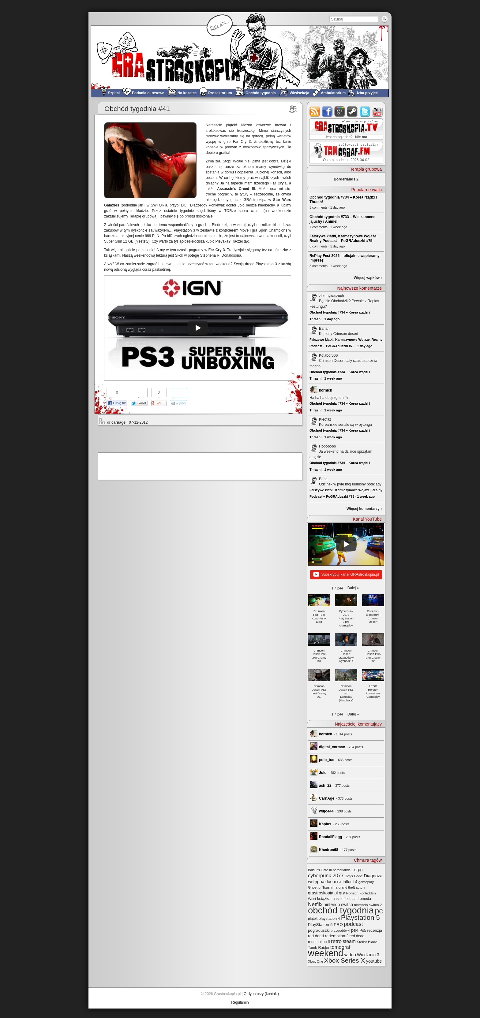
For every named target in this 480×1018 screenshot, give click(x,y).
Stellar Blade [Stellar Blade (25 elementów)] (367, 942)
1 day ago (332, 319)
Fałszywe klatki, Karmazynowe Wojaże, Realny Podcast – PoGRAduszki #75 (343, 238)
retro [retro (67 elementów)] (336, 941)
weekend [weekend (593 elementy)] (325, 953)
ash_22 (325, 785)
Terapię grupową (142, 216)
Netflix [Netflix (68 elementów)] (315, 904)
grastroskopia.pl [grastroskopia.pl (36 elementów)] (323, 893)
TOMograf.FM (345, 152)
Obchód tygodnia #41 (137, 109)
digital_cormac (332, 747)
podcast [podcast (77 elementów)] (353, 924)
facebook (327, 111)
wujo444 (326, 811)
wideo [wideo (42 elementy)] (350, 954)
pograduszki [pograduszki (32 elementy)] (319, 930)
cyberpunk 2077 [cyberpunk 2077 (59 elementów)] (326, 875)
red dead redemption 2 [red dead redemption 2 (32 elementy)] (328, 936)
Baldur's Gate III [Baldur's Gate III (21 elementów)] (320, 870)
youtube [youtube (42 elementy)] (374, 961)
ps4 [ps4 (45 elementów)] (354, 930)
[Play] (197, 328)
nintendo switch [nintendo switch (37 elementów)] (338, 904)
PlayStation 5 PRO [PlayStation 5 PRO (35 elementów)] (325, 924)
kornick (325, 390)
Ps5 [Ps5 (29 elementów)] (362, 930)
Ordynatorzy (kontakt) (261, 994)
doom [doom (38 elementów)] (330, 881)
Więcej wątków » (368, 278)
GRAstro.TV (345, 129)
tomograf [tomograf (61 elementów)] (340, 947)
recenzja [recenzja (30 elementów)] (374, 930)
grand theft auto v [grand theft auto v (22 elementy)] (352, 887)
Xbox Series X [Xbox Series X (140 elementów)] (344, 960)
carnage (118, 422)
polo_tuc (326, 760)
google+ (340, 111)
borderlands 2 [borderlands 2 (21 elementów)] (343, 870)
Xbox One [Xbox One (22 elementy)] (315, 961)
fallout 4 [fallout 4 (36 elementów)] (350, 881)
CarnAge (326, 798)
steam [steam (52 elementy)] (349, 941)
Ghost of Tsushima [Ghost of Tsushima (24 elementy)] (322, 887)
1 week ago (333, 378)
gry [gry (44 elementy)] (342, 892)
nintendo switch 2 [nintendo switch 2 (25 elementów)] (368, 905)
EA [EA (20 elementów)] (339, 882)
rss (315, 111)
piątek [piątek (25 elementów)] (312, 918)
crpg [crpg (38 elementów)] (358, 869)
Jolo (323, 773)
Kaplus (325, 824)
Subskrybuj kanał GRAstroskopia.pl (346, 575)
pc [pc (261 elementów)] (379, 911)
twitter (365, 111)
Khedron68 (328, 850)
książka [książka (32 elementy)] (324, 898)
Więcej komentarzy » (365, 509)
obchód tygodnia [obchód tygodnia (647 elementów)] (341, 910)
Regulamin (240, 1002)
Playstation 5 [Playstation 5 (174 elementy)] (360, 917)
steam (352, 111)
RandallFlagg (330, 837)
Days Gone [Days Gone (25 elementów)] (354, 876)
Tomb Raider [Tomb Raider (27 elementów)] (318, 948)
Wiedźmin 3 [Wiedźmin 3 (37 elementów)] (368, 954)
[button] (353, 588)
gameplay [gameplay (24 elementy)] (366, 882)
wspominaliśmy (180, 225)
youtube (377, 111)
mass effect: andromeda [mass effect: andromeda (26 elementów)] (351, 899)
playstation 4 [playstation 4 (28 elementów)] (329, 918)
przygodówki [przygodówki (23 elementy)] (340, 930)
